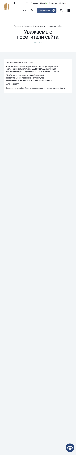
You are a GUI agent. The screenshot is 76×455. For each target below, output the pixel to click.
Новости (28, 26)
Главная (17, 26)
